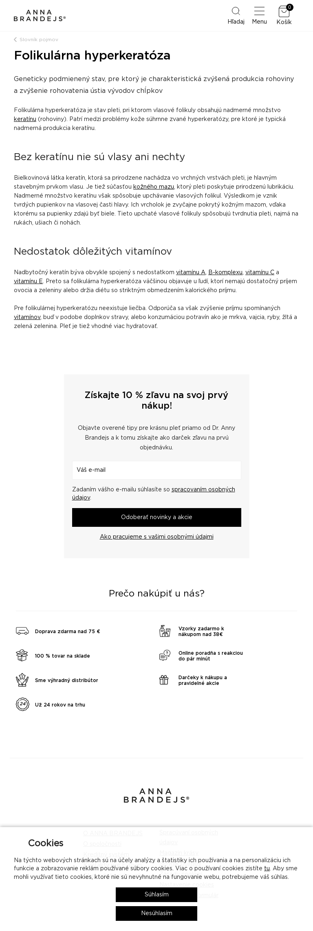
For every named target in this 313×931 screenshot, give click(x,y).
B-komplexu (225, 272)
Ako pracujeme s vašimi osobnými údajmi (157, 537)
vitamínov (27, 317)
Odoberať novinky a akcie (156, 517)
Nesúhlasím (156, 913)
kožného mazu (153, 187)
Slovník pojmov (39, 39)
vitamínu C (259, 272)
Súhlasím (157, 895)
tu (267, 869)
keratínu (25, 119)
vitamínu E (28, 281)
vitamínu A (190, 272)
